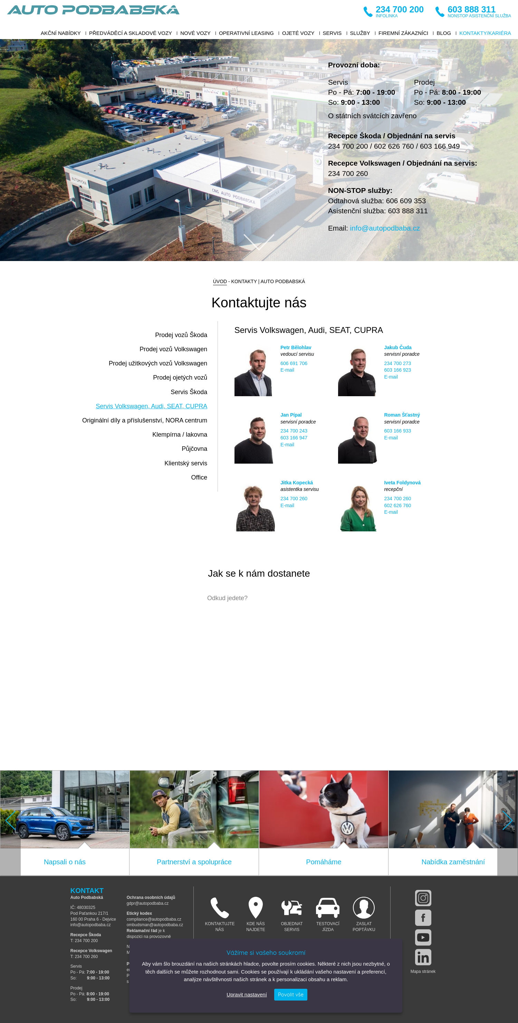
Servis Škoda (189, 392)
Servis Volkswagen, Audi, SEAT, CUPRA (151, 406)
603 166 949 (440, 146)
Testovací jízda (328, 914)
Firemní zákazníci (403, 33)
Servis (332, 33)
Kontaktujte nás (220, 914)
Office (199, 477)
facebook (423, 918)
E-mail (287, 370)
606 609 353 (406, 201)
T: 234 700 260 (84, 956)
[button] (10, 823)
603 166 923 (397, 370)
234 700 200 (348, 146)
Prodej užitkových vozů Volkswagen (158, 363)
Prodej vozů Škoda (181, 335)
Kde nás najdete (255, 914)
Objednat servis (292, 914)
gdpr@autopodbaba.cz (148, 903)
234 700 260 (348, 173)
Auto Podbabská (93, 13)
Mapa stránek (423, 971)
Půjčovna (194, 448)
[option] (259, 150)
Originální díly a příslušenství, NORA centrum (144, 420)
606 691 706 (293, 363)
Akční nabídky (61, 33)
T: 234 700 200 (84, 940)
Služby (360, 33)
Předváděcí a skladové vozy (130, 33)
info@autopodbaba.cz (385, 228)
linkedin (423, 957)
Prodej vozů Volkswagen (173, 349)
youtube (423, 937)
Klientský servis (185, 463)
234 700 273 (397, 363)
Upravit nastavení (247, 994)
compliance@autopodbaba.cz (154, 919)
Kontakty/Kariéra (485, 33)
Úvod (220, 281)
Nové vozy (195, 33)
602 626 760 (394, 146)
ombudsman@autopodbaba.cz (155, 924)
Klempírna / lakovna (179, 434)
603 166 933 (397, 431)
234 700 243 (293, 431)
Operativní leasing (246, 33)
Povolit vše (291, 994)
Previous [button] (10, 821)
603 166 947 (293, 437)
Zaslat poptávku (364, 914)
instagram (423, 898)
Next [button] (507, 821)
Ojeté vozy (298, 33)
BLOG (444, 33)
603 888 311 (408, 211)
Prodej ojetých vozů (180, 377)
